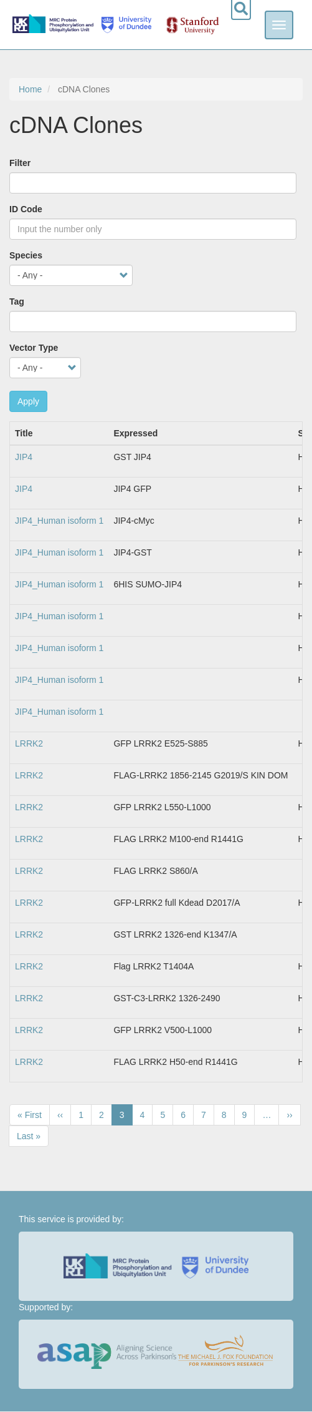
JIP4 (23, 457)
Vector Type (33, 348)
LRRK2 (29, 743)
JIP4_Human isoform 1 (59, 521)
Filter (20, 163)
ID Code (25, 209)
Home (30, 89)
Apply (28, 401)
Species (25, 255)
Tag (16, 301)
